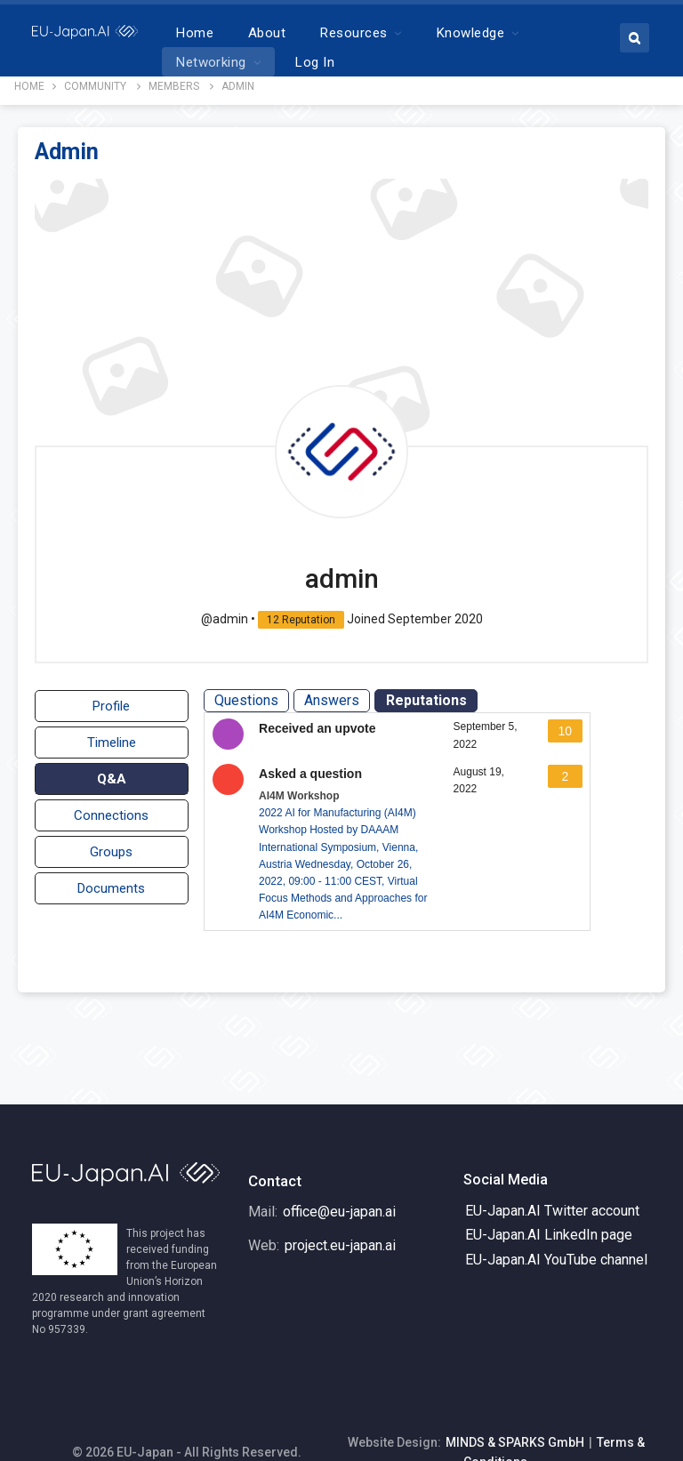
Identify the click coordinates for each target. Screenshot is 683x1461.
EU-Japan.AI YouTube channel (556, 1222)
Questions (249, 693)
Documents (111, 881)
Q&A (111, 772)
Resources (409, 33)
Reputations (428, 693)
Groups (111, 845)
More (509, 33)
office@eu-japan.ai (339, 1174)
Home (250, 33)
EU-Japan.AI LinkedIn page (548, 1197)
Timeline (111, 735)
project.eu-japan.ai (340, 1208)
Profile (111, 699)
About (323, 33)
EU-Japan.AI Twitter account (552, 1173)
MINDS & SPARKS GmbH (515, 1405)
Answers (334, 693)
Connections (111, 808)
